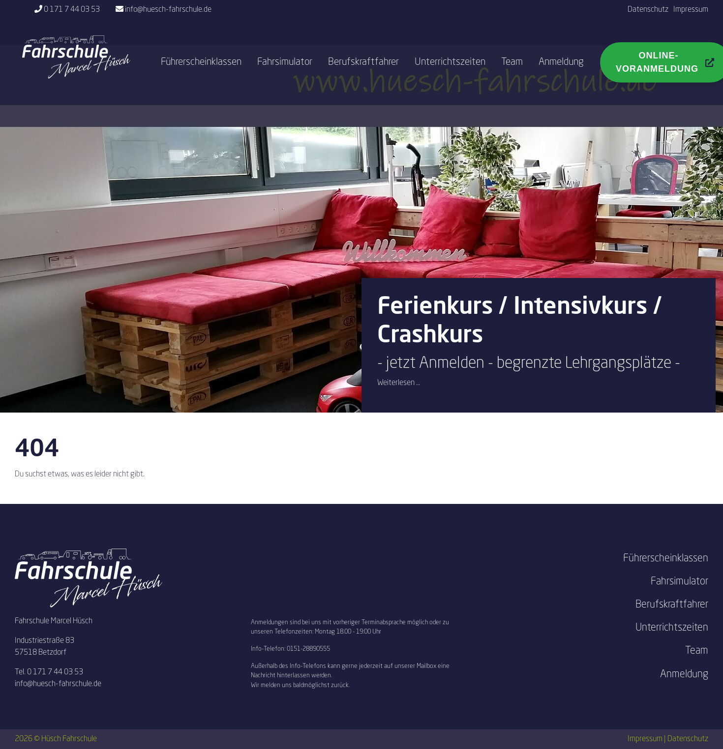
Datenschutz (648, 10)
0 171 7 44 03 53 (72, 10)
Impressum (690, 10)
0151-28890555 (308, 649)
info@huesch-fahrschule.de (168, 10)
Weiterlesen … (398, 383)
